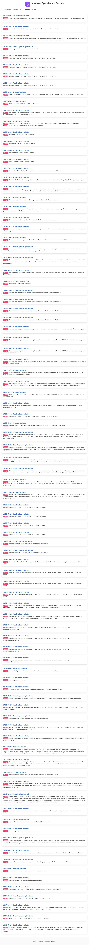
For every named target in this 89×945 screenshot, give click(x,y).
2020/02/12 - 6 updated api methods (16, 781)
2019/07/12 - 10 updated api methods (16, 819)
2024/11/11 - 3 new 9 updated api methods (18, 247)
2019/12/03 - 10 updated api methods (16, 794)
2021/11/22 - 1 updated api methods (16, 614)
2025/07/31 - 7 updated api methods (16, 218)
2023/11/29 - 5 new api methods (14, 370)
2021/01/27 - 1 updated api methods (16, 705)
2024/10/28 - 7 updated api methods (16, 270)
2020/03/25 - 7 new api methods (14, 772)
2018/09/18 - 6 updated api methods (16, 850)
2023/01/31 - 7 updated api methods (16, 458)
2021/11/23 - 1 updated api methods (16, 603)
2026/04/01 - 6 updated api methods (16, 56)
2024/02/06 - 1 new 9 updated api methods (18, 299)
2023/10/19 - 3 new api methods (14, 392)
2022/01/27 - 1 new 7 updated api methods (18, 550)
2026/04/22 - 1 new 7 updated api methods (18, 47)
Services (15, 9)
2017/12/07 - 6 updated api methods (16, 887)
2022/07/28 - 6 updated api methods (16, 505)
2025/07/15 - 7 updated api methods (16, 227)
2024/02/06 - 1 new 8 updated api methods (18, 290)
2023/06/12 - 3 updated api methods (16, 414)
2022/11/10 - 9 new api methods (14, 479)
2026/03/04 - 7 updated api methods (16, 141)
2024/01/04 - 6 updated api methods (16, 327)
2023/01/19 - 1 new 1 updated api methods (18, 468)
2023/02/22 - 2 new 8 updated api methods (18, 445)
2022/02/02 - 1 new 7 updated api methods (18, 541)
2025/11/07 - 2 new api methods (14, 207)
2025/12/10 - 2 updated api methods (16, 178)
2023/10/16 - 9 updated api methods (16, 403)
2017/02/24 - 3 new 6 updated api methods (18, 916)
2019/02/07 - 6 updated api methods (16, 829)
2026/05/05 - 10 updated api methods (16, 16)
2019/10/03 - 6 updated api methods (16, 809)
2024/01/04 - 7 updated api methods (16, 338)
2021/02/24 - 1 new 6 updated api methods (18, 696)
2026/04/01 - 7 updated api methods (16, 65)
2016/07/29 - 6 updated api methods (16, 925)
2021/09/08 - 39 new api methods (15, 669)
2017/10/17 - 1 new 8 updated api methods (18, 896)
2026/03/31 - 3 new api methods (14, 92)
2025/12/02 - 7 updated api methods (16, 187)
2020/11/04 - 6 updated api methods (16, 736)
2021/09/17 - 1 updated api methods (16, 625)
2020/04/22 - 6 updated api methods (16, 759)
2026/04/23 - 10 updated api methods (16, 36)
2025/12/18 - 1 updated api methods (16, 168)
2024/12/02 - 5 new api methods (14, 238)
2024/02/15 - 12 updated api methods (16, 281)
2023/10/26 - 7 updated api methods (16, 381)
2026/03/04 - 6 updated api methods (16, 132)
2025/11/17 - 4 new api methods (14, 198)
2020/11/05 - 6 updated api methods (16, 725)
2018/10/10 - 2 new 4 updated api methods (18, 838)
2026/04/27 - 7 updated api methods (16, 27)
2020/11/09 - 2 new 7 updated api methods (18, 716)
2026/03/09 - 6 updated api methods (16, 121)
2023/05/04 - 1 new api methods (14, 423)
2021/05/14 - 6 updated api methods (16, 678)
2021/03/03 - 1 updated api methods (16, 687)
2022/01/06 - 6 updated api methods (16, 559)
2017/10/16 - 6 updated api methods (16, 905)
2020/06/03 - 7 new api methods (14, 747)
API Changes (7, 9)
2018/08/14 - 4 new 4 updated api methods (18, 860)
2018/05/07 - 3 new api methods (14, 869)
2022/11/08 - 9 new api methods (14, 492)
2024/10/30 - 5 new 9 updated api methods (18, 258)
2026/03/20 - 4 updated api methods (16, 110)
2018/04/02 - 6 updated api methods (16, 878)
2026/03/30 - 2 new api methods (14, 101)
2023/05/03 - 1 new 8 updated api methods (18, 432)
